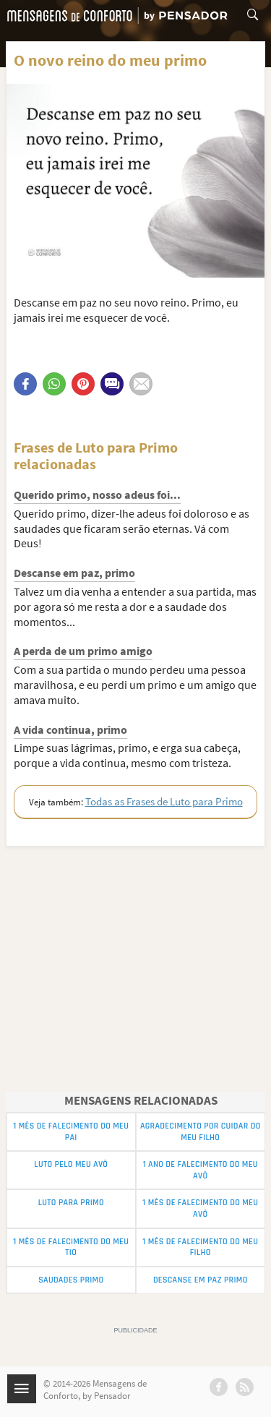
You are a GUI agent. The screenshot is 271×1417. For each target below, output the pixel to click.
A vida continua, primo (70, 729)
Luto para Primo (71, 1202)
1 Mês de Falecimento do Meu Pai (71, 1132)
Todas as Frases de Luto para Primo (164, 801)
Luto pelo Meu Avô (71, 1164)
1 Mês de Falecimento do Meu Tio (71, 1247)
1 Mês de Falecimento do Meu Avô (200, 1208)
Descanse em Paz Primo (200, 1280)
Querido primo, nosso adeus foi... (97, 494)
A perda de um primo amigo (83, 650)
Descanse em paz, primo (74, 572)
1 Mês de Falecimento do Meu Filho (200, 1247)
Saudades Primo (70, 1280)
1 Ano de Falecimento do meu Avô (200, 1170)
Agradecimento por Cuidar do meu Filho (200, 1132)
